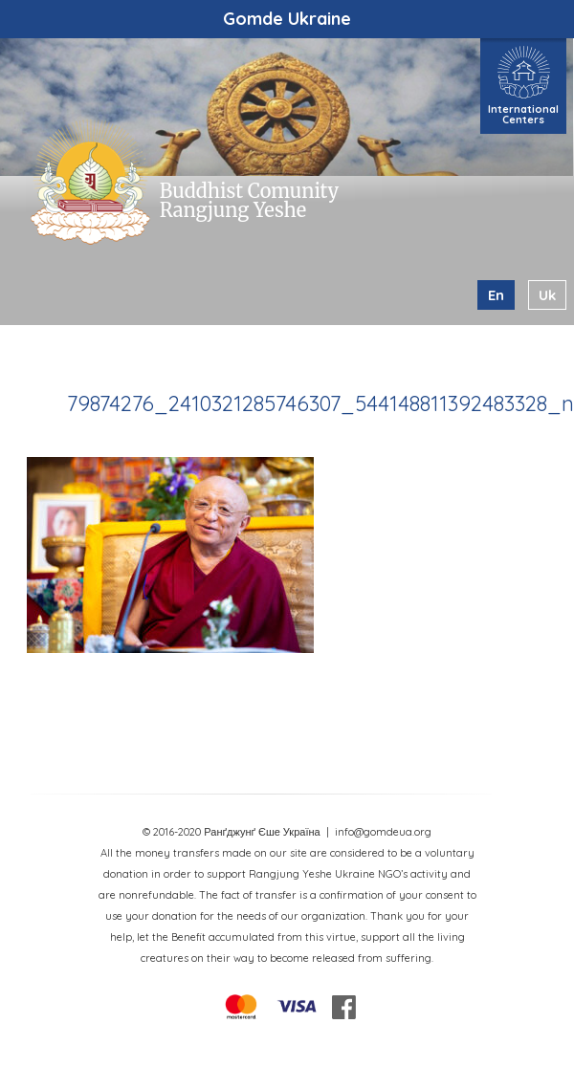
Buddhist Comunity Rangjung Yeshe (249, 200)
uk (547, 295)
